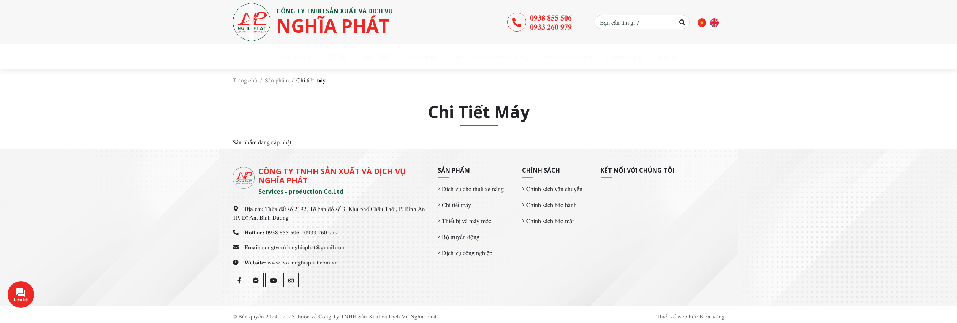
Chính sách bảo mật (550, 220)
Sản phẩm (277, 80)
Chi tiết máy (456, 204)
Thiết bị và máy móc (466, 220)
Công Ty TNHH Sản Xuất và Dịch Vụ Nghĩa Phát (377, 316)
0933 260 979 (551, 26)
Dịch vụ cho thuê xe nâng (473, 188)
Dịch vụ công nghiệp (467, 252)
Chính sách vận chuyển (554, 188)
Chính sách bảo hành (551, 204)
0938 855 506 (551, 17)
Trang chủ (245, 80)
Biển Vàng (712, 316)
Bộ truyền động (460, 236)
